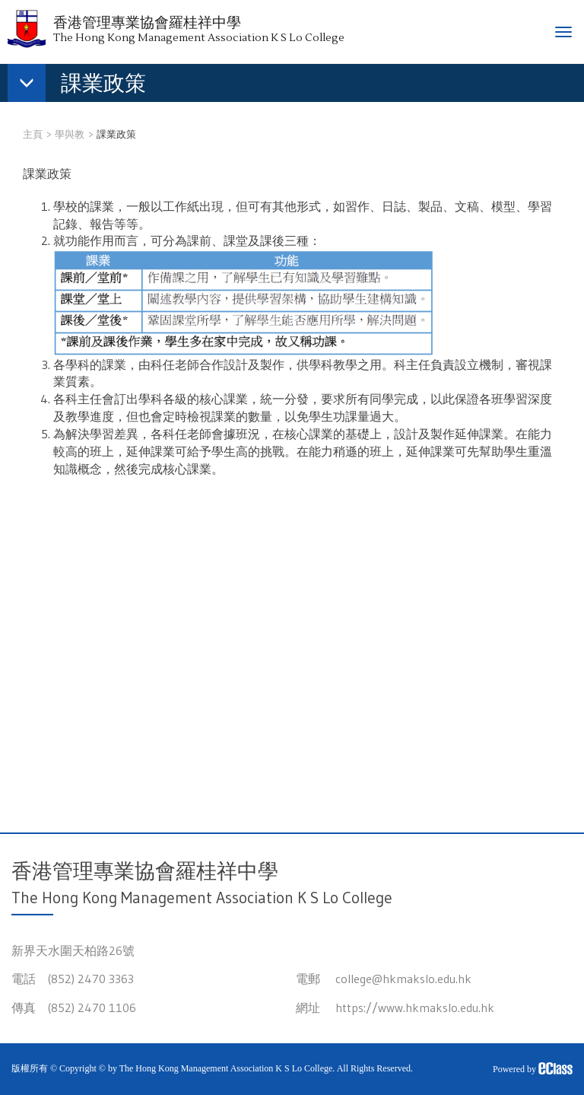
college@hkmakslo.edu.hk (403, 978)
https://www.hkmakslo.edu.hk (414, 1007)
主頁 (33, 134)
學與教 (69, 134)
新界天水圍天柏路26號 (73, 950)
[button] (84, 86)
